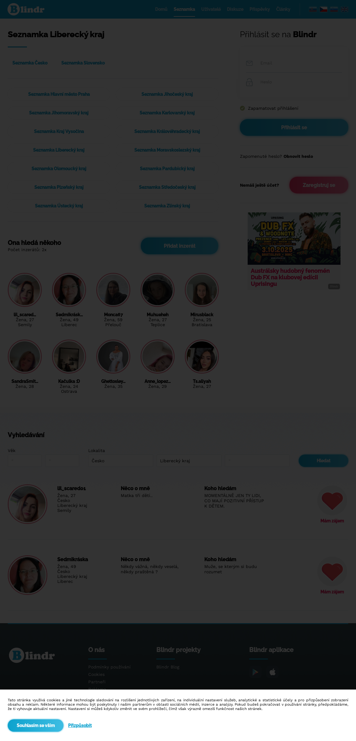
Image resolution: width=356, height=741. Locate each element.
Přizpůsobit (80, 725)
